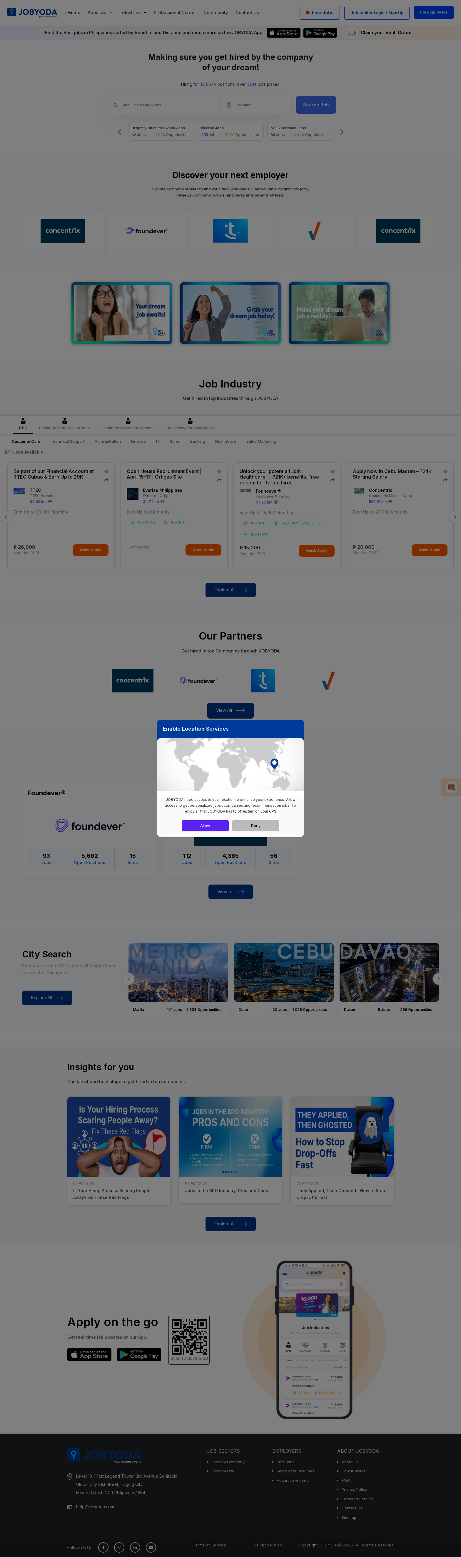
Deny (255, 825)
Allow (205, 825)
